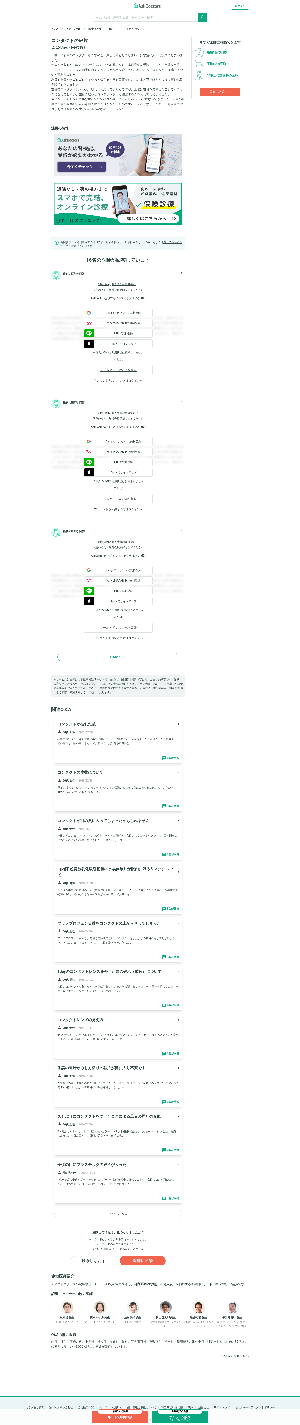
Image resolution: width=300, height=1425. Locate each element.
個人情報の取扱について (142, 1407)
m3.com (220, 1284)
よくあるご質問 (34, 1407)
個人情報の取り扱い (124, 284)
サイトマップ (222, 1407)
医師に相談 (143, 1261)
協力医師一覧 (86, 1407)
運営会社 (203, 1407)
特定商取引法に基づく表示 (177, 1407)
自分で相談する (172, 242)
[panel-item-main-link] (118, 740)
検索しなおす (94, 1261)
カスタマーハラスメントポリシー (255, 1407)
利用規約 (103, 284)
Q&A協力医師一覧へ (235, 1356)
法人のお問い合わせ (61, 1407)
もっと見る (118, 1213)
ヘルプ (103, 1407)
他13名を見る (118, 657)
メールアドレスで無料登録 (118, 370)
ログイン (240, 5)
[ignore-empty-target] (150, 17)
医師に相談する (220, 92)
